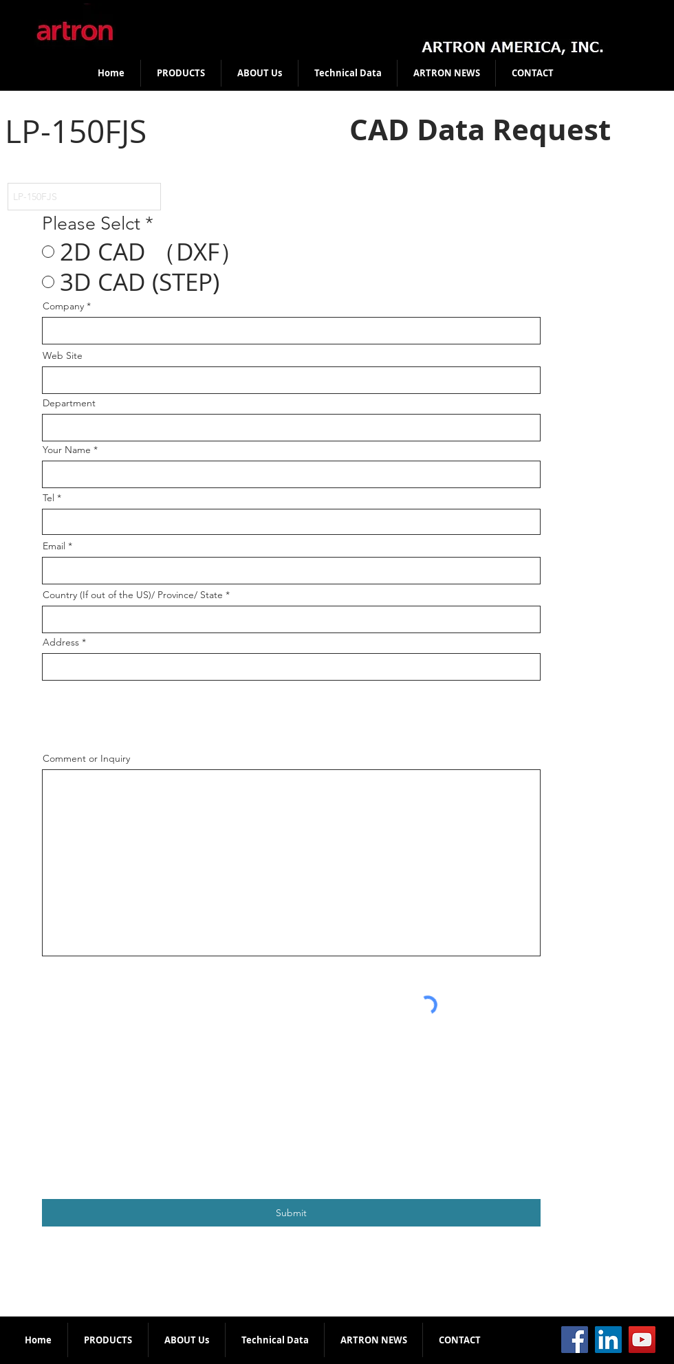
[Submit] (291, 1212)
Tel (48, 498)
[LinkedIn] (608, 1339)
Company (63, 306)
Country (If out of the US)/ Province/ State (133, 595)
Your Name (67, 449)
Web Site (63, 355)
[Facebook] (574, 1339)
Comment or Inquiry (86, 758)
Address (61, 642)
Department (69, 403)
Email (54, 546)
